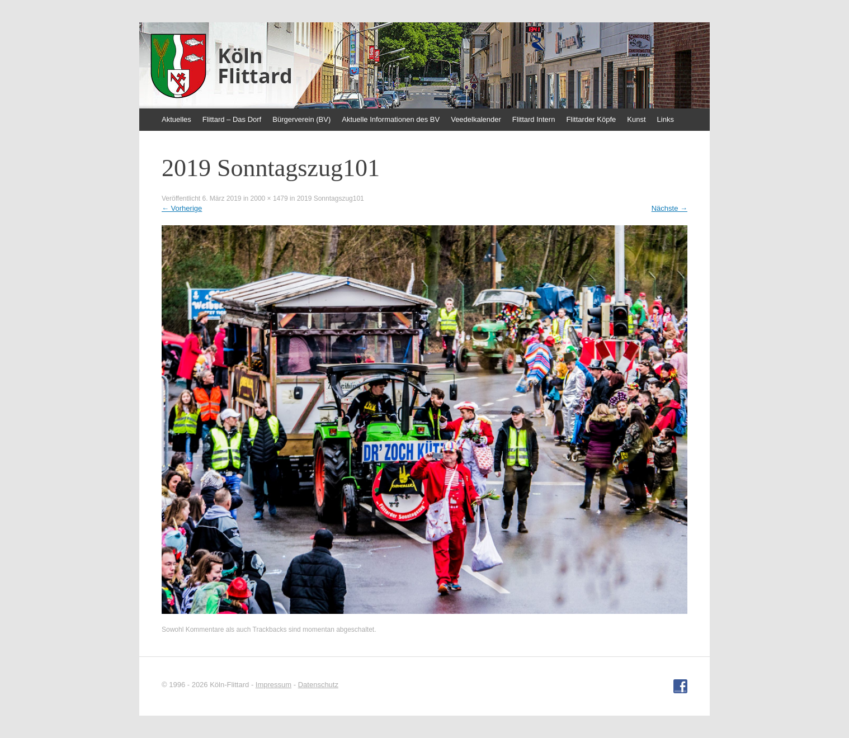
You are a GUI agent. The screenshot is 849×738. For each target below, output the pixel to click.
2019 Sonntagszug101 (330, 198)
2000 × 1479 (269, 198)
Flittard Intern (533, 119)
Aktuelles (176, 119)
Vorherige (182, 208)
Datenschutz (318, 684)
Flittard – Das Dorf (231, 119)
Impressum (273, 684)
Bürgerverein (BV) (301, 119)
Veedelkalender (476, 119)
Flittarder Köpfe (591, 119)
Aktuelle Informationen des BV (391, 119)
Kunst (636, 119)
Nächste (669, 208)
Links (665, 119)
